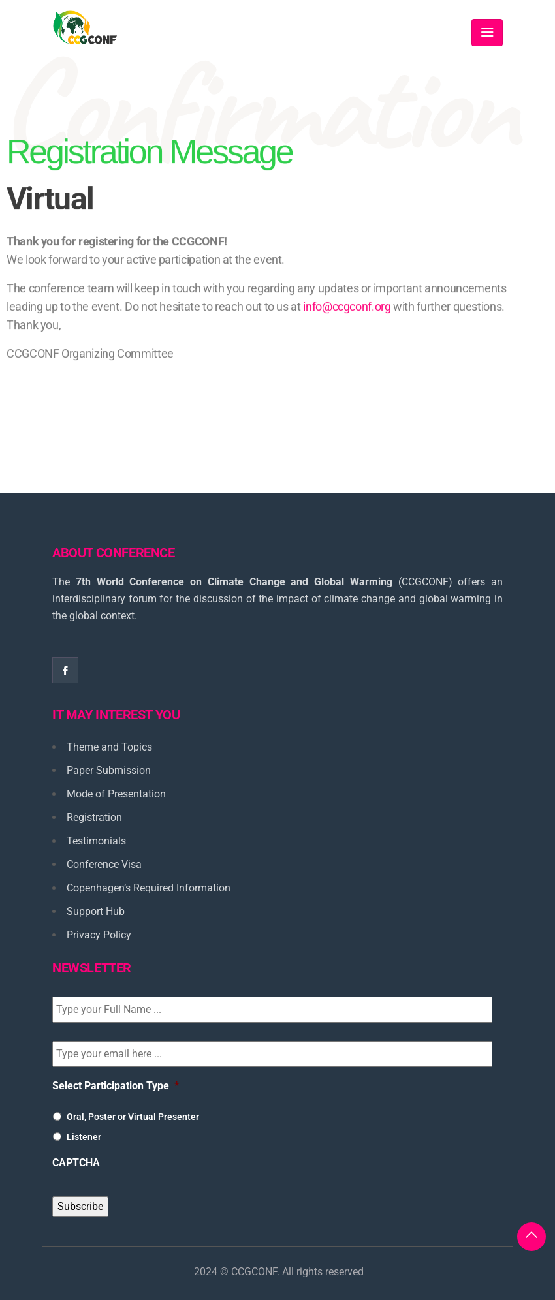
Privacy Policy (99, 935)
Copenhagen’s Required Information (148, 888)
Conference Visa (104, 864)
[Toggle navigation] (487, 32)
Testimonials (96, 841)
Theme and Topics (109, 747)
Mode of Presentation (116, 794)
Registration (94, 817)
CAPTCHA (76, 1162)
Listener (84, 1137)
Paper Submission (109, 770)
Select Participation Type (115, 1085)
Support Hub (96, 911)
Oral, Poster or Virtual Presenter (133, 1116)
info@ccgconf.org (346, 323)
